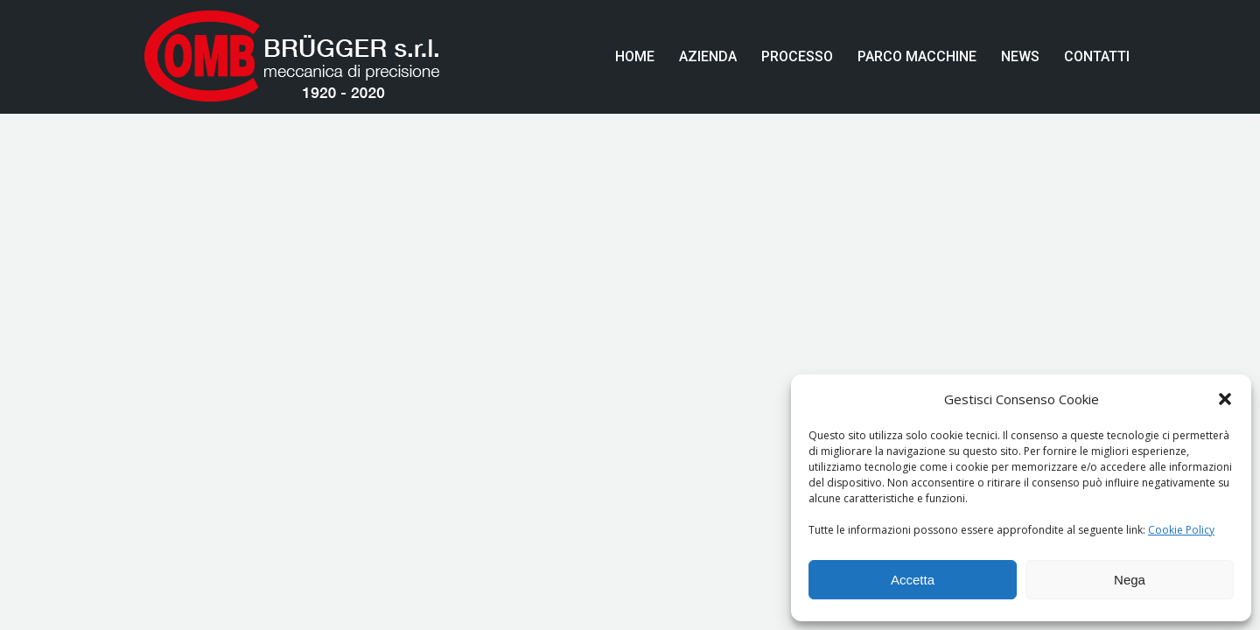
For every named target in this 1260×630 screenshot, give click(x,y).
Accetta (912, 579)
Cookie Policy (1181, 529)
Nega (1129, 579)
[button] (1225, 399)
